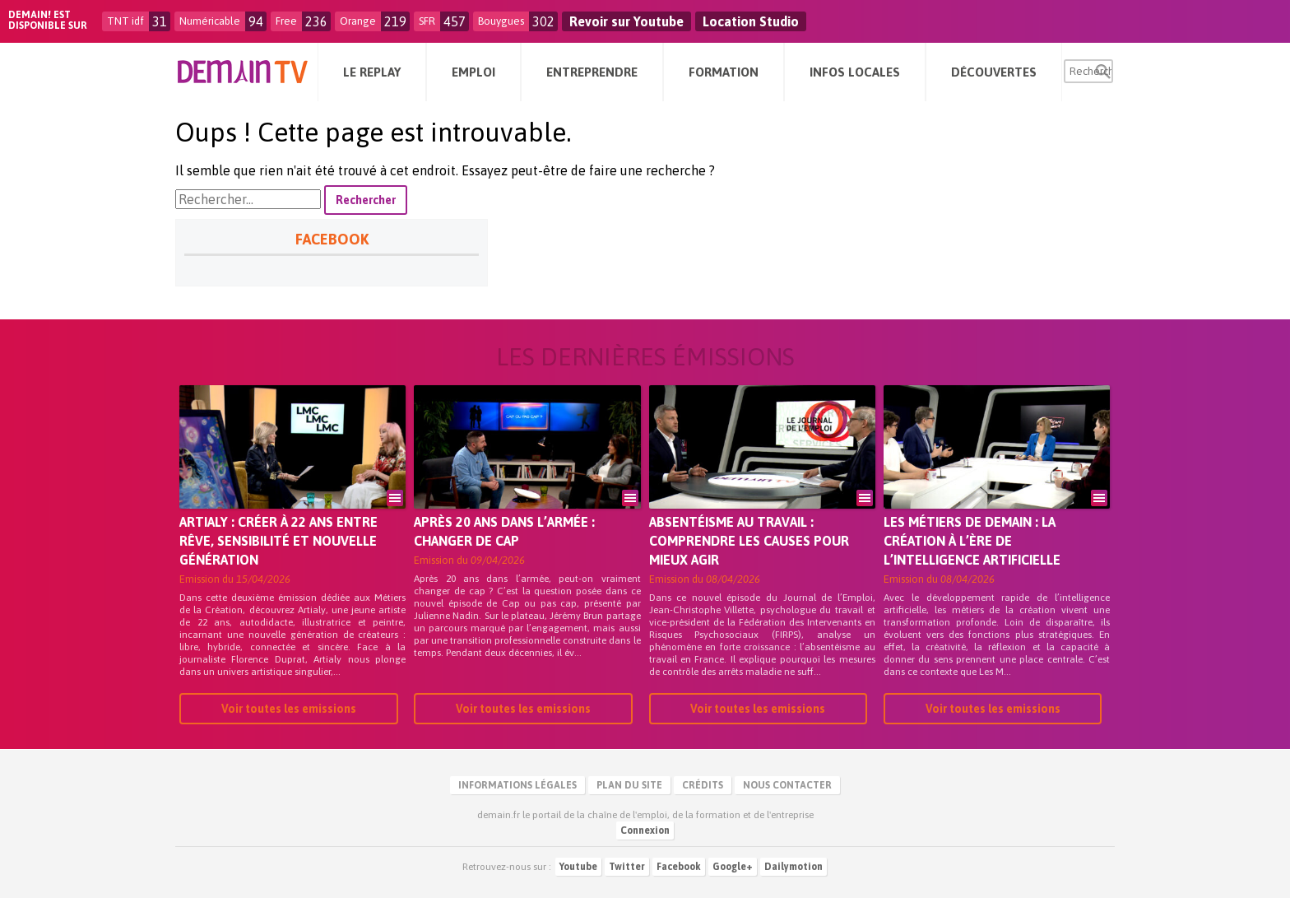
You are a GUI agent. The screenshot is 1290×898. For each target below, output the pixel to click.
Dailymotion (793, 866)
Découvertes (994, 72)
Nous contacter (787, 785)
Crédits (702, 785)
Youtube (578, 866)
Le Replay (372, 72)
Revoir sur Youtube (626, 21)
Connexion (645, 830)
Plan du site (629, 785)
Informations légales (517, 785)
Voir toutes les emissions (288, 708)
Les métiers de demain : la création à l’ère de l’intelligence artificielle (972, 540)
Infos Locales (855, 72)
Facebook (679, 866)
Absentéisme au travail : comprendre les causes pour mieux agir (749, 540)
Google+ (732, 866)
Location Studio (751, 21)
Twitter (627, 866)
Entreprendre (592, 72)
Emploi (473, 72)
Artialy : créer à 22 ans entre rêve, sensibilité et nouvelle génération (278, 540)
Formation (724, 72)
